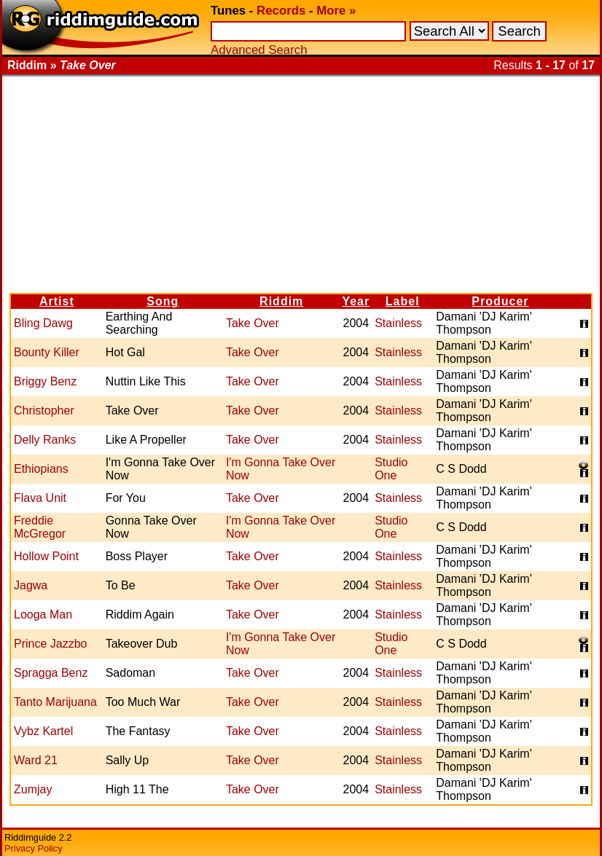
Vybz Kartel (43, 731)
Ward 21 (36, 760)
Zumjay (33, 789)
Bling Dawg (43, 323)
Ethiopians (41, 469)
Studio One (391, 469)
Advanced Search (259, 50)
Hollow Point (46, 556)
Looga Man (43, 614)
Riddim (281, 301)
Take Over (252, 323)
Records (281, 10)
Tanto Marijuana (55, 702)
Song (162, 301)
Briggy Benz (45, 381)
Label (403, 301)
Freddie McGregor (40, 527)
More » (336, 10)
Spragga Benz (50, 673)
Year (356, 301)
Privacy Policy (33, 848)
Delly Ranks (45, 439)
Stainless (398, 323)
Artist (56, 301)
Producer (500, 301)
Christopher (44, 410)
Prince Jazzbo (50, 643)
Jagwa (30, 585)
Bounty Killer (46, 352)
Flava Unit (40, 498)
